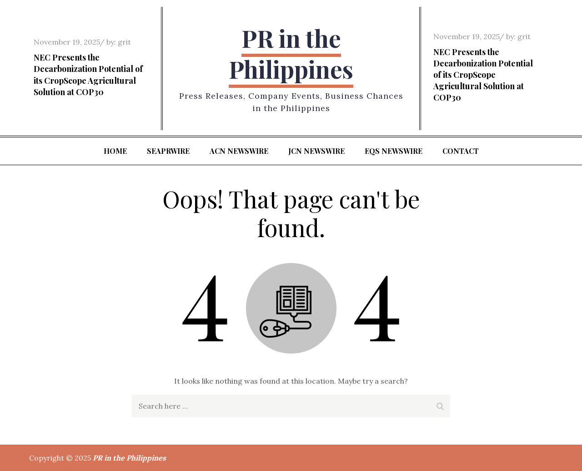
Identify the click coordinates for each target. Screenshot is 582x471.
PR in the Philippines (291, 53)
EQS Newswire (393, 151)
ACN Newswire (239, 151)
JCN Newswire (316, 151)
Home (115, 151)
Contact (460, 151)
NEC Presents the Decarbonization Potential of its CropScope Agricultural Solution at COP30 (88, 74)
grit (124, 41)
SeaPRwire (168, 151)
